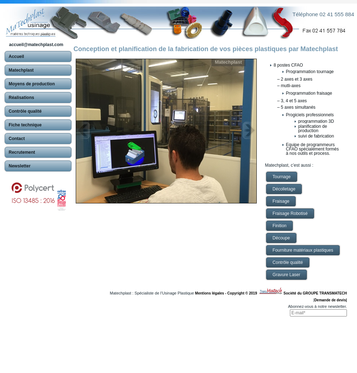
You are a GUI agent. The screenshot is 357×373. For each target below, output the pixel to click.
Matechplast (228, 62)
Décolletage (284, 189)
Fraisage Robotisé (290, 213)
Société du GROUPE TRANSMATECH (315, 293)
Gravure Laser (286, 274)
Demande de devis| (330, 300)
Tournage (282, 176)
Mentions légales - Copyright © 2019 (227, 293)
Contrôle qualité (288, 262)
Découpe (281, 238)
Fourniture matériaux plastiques (303, 250)
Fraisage (281, 201)
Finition (280, 225)
